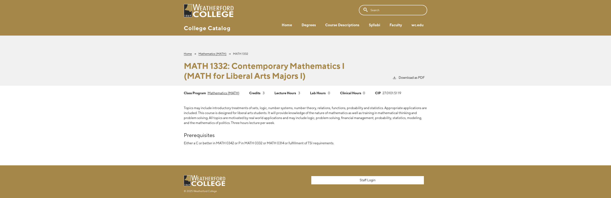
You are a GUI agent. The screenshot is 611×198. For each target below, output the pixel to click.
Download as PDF (408, 77)
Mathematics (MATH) (212, 53)
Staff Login (367, 180)
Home (287, 25)
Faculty (396, 25)
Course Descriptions (342, 25)
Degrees (309, 25)
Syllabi (374, 25)
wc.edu (417, 25)
